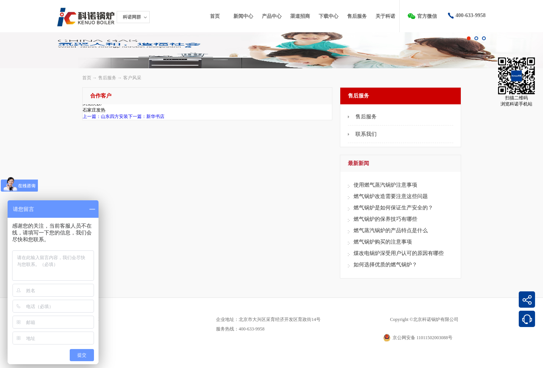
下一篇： (146, 116)
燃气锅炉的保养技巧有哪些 (385, 219)
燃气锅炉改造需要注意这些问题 (391, 196)
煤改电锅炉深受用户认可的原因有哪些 (399, 253)
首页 (215, 16)
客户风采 (132, 77)
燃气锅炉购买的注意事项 (383, 242)
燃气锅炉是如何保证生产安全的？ (393, 208)
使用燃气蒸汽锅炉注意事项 (385, 185)
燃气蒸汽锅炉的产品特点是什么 (391, 230)
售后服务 (107, 77)
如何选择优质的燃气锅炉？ (385, 264)
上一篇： (105, 116)
